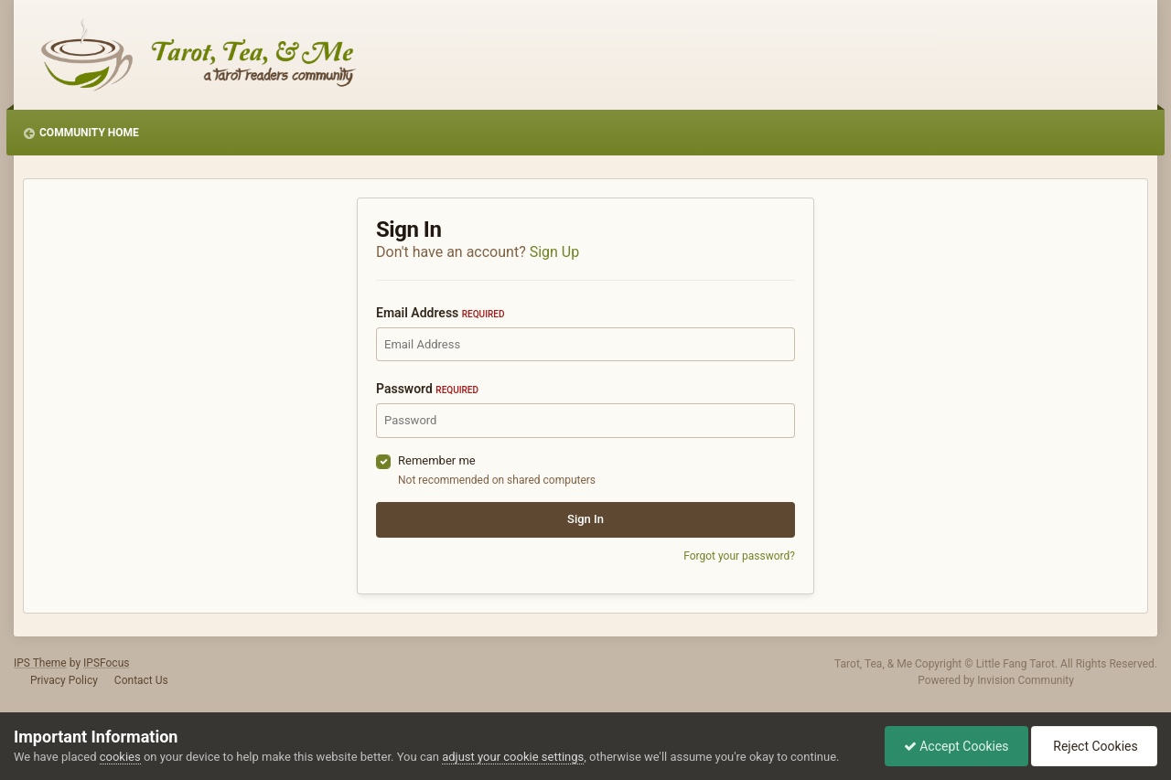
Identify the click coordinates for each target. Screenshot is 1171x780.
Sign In (585, 519)
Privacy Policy (64, 680)
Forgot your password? (739, 556)
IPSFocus (106, 663)
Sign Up (555, 252)
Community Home (89, 132)
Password (427, 388)
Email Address (440, 312)
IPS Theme (40, 663)
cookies (120, 757)
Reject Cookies (1094, 746)
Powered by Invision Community (996, 680)
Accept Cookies (956, 746)
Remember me (437, 460)
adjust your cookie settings (513, 757)
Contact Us (141, 680)
